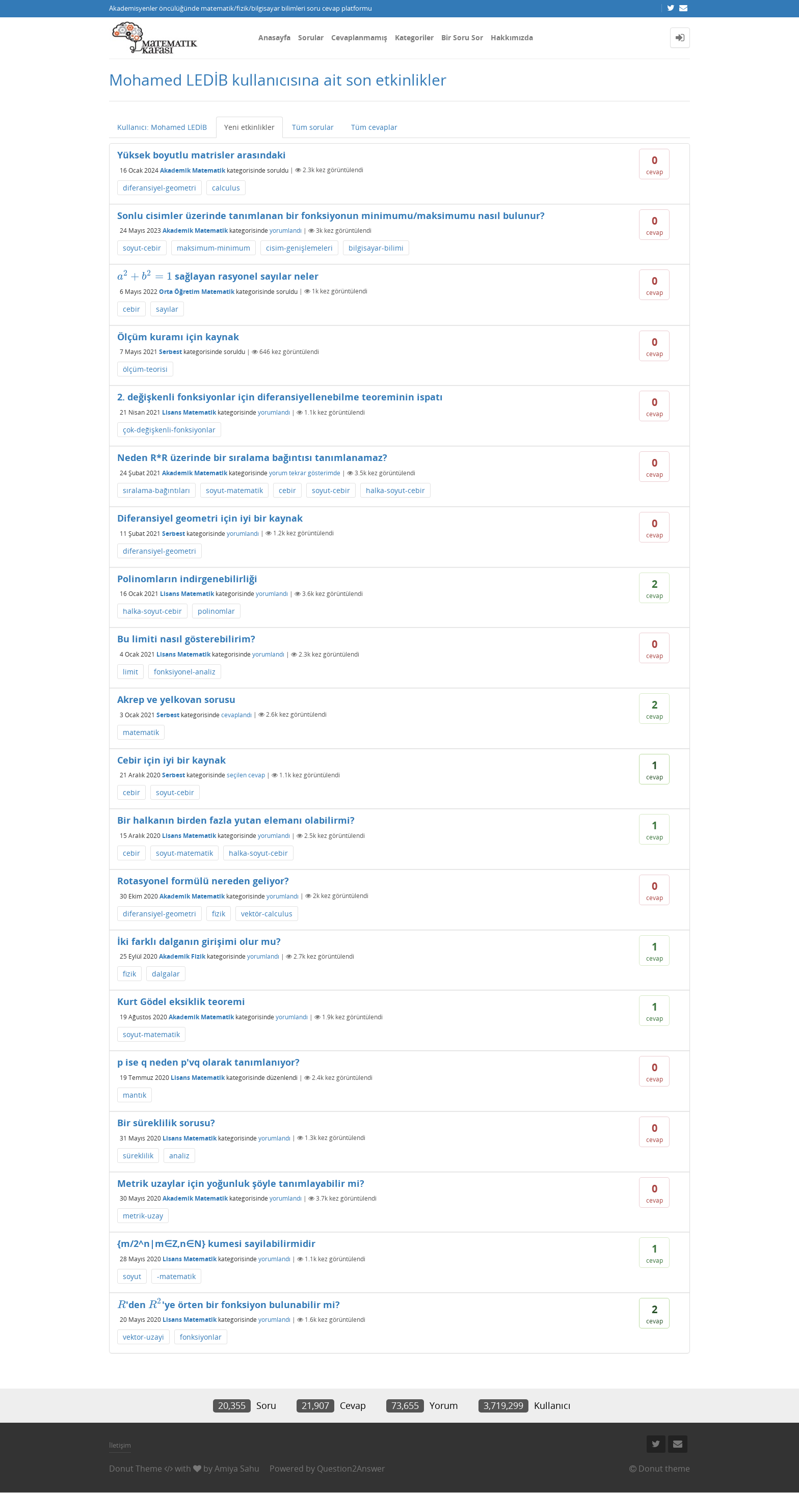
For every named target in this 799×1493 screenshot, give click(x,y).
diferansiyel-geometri (159, 188)
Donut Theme (135, 1468)
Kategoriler (414, 37)
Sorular (311, 37)
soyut (132, 1276)
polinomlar (216, 611)
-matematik (176, 1276)
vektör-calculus (266, 913)
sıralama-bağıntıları (156, 490)
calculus (226, 188)
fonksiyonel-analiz (185, 671)
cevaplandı (236, 714)
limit (130, 671)
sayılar (167, 309)
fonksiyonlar (201, 1337)
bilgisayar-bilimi (376, 248)
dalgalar (166, 974)
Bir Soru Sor (462, 37)
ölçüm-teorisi (145, 369)
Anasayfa (274, 37)
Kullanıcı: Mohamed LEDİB (162, 127)
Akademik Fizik (182, 956)
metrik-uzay (143, 1215)
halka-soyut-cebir (395, 490)
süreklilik (138, 1155)
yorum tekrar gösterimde (304, 473)
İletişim (120, 1445)
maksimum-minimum (213, 248)
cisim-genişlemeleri (299, 248)
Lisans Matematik (189, 412)
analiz (179, 1155)
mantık (134, 1095)
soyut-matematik (234, 490)
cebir (131, 309)
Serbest (170, 351)
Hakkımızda (512, 37)
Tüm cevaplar (374, 127)
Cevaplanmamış (359, 37)
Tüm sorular (313, 127)
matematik (141, 732)
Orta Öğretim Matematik (196, 291)
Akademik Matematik (192, 170)
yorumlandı (286, 230)
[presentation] (144, 276)
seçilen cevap (246, 775)
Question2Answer (351, 1468)
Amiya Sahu (237, 1468)
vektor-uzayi (143, 1337)
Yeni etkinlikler (249, 127)
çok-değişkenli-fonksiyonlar (169, 430)
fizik (218, 913)
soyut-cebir (142, 248)
